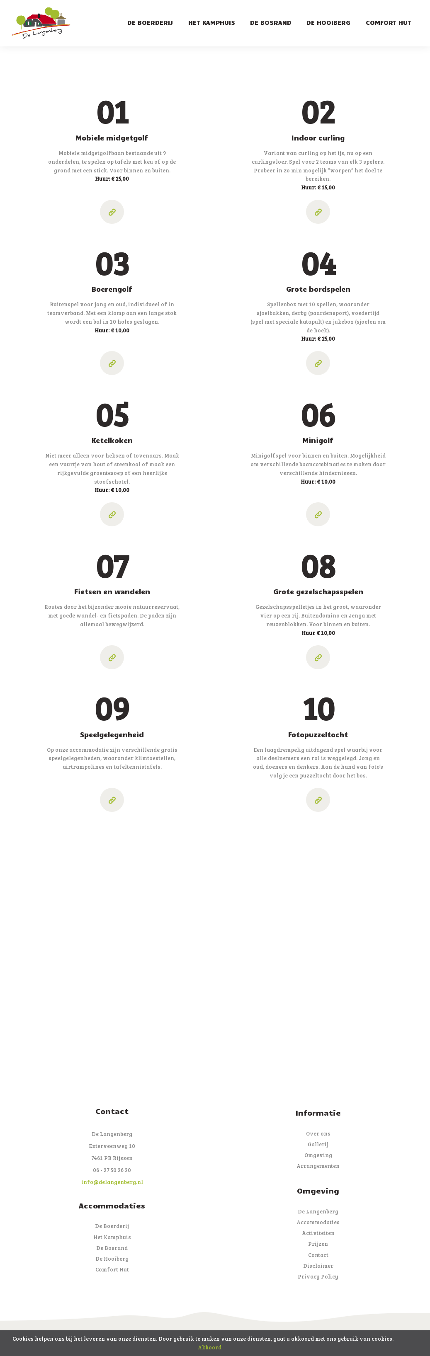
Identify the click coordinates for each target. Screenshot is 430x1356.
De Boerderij (112, 1226)
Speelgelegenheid (112, 734)
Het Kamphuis (112, 1237)
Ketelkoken (112, 440)
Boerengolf (112, 289)
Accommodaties (318, 1222)
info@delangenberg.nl (112, 1182)
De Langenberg (318, 1211)
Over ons (318, 1133)
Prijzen (318, 1243)
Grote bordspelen (318, 289)
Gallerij (318, 1144)
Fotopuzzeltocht (318, 734)
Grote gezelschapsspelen (318, 591)
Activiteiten (318, 1233)
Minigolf (318, 440)
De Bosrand (112, 1248)
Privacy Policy (318, 1276)
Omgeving (318, 1155)
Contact (318, 1255)
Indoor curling (318, 137)
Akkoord (209, 1347)
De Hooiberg (112, 1258)
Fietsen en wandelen (112, 591)
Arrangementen (318, 1166)
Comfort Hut (112, 1269)
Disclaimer (318, 1265)
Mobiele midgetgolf (112, 137)
